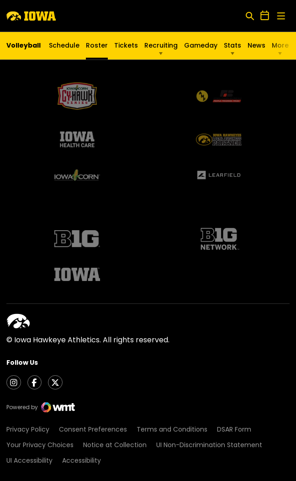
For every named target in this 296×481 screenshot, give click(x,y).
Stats (232, 45)
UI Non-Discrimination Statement (209, 445)
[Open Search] (250, 16)
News (256, 45)
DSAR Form (234, 429)
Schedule (64, 45)
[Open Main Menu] (281, 16)
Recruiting (161, 45)
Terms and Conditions (172, 429)
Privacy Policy (27, 429)
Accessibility (81, 460)
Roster (97, 45)
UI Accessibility (29, 460)
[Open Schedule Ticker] (265, 16)
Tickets (126, 47)
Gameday (200, 45)
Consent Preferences (93, 429)
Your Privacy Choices (40, 445)
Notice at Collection (115, 445)
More (280, 45)
